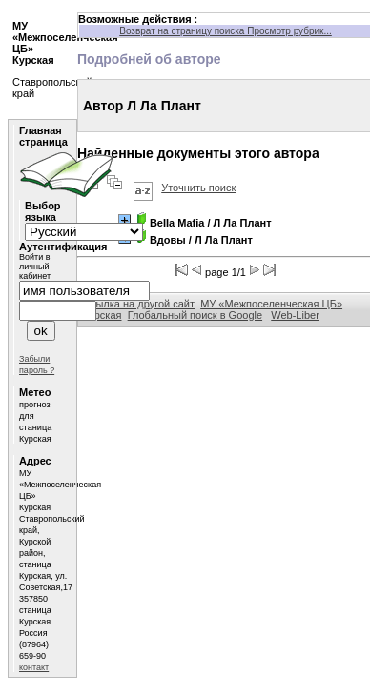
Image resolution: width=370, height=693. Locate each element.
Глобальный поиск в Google (195, 315)
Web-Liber (295, 315)
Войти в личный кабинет (35, 266)
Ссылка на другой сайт (139, 303)
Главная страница (43, 136)
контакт (34, 667)
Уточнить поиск (198, 187)
